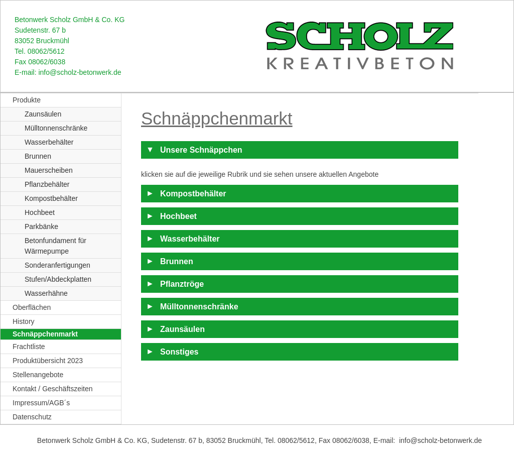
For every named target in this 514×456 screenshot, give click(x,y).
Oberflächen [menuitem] (32, 307)
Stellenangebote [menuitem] (38, 375)
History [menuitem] (24, 321)
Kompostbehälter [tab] (193, 193)
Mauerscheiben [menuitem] (49, 170)
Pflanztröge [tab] (182, 284)
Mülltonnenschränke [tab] (199, 306)
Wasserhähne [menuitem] (46, 293)
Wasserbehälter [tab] (190, 239)
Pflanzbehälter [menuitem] (47, 184)
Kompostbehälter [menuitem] (51, 198)
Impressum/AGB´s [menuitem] (41, 403)
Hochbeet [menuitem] (40, 212)
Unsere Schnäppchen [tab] (201, 150)
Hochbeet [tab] (178, 216)
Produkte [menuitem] (27, 100)
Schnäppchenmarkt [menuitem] (45, 334)
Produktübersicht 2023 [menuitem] (48, 361)
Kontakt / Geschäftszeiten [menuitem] (53, 389)
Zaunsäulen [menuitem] (43, 114)
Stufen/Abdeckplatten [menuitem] (58, 279)
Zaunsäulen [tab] (182, 329)
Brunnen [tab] (176, 261)
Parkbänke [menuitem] (41, 226)
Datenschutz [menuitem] (32, 417)
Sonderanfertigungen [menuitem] (57, 265)
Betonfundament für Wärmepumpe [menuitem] (55, 246)
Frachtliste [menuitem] (29, 347)
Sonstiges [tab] (179, 352)
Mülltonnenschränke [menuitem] (56, 128)
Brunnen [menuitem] (38, 156)
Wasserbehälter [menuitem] (49, 142)
